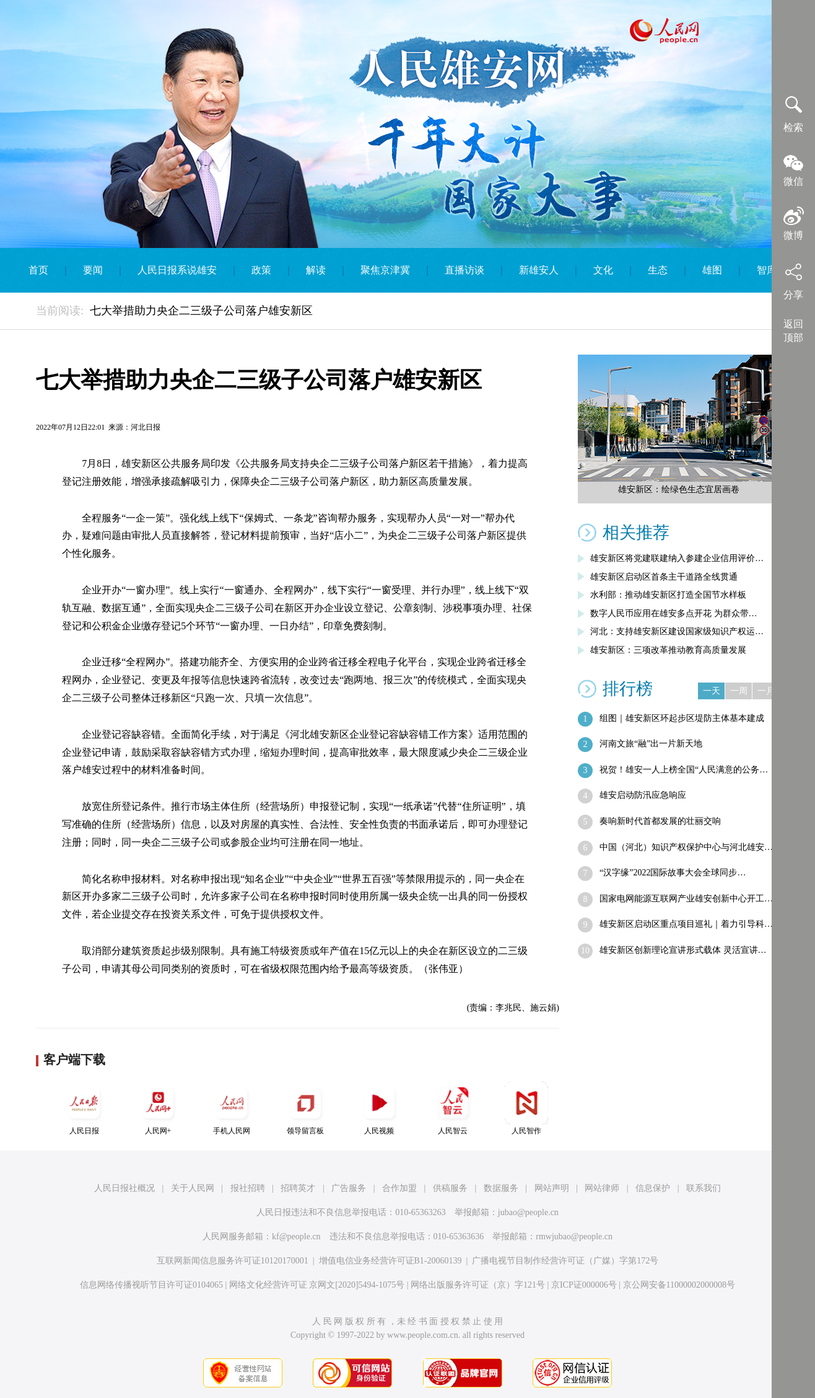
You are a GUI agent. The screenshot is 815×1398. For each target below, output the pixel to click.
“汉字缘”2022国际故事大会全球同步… (672, 872)
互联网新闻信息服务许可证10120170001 (232, 1260)
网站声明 (551, 1188)
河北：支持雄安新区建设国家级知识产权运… (677, 631)
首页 (38, 270)
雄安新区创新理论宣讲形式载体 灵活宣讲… (683, 950)
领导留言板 (305, 1108)
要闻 (93, 270)
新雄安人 (539, 270)
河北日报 (145, 427)
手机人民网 (231, 1108)
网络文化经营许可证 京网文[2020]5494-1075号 (317, 1285)
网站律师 (602, 1188)
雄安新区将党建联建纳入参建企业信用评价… (677, 558)
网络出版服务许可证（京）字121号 (478, 1285)
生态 (658, 270)
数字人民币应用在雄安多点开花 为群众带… (673, 613)
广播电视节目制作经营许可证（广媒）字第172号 (565, 1260)
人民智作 (526, 1108)
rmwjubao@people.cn (574, 1236)
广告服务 (348, 1188)
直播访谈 (464, 270)
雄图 (712, 270)
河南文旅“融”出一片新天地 (650, 743)
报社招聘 (247, 1188)
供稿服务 (450, 1188)
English (408, 314)
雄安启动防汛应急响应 (642, 795)
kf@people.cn (296, 1236)
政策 (261, 270)
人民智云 (452, 1108)
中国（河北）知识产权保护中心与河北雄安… (686, 847)
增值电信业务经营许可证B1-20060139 (390, 1260)
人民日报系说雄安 (177, 270)
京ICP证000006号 (584, 1285)
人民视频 (379, 1108)
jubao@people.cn (528, 1212)
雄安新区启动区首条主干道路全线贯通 (664, 577)
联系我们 (703, 1188)
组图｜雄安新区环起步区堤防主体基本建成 (681, 718)
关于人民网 (192, 1188)
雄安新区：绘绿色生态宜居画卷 (678, 489)
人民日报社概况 (124, 1188)
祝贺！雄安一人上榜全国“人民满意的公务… (683, 769)
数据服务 (501, 1188)
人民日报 (84, 1108)
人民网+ (158, 1108)
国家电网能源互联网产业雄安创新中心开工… (686, 898)
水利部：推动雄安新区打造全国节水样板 (668, 594)
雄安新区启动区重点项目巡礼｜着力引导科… (686, 924)
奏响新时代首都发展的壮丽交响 (660, 821)
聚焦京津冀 (385, 270)
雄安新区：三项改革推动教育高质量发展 (668, 650)
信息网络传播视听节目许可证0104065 (151, 1285)
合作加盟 (399, 1188)
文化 (603, 270)
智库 (767, 270)
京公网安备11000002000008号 (679, 1285)
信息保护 (652, 1188)
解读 (316, 270)
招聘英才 (298, 1188)
